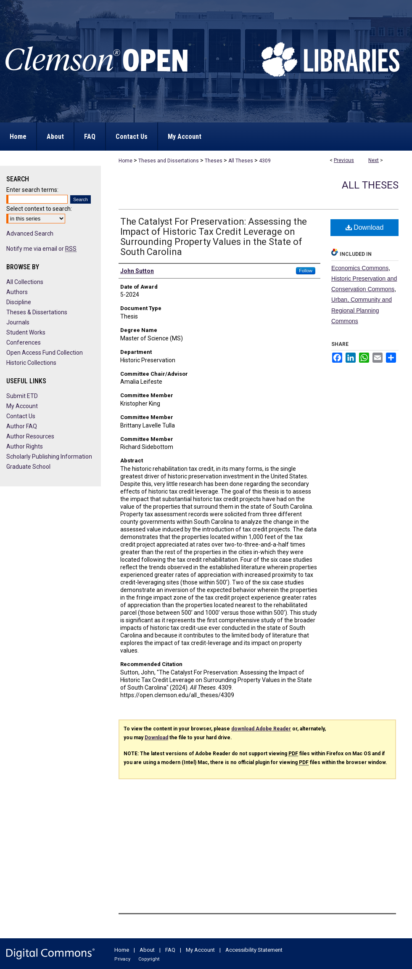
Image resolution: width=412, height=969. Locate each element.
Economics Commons (359, 268)
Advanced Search (29, 233)
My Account (22, 406)
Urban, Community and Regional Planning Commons (361, 310)
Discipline (18, 302)
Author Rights (24, 446)
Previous (344, 160)
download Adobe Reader (261, 729)
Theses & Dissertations (36, 312)
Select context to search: (39, 208)
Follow (305, 270)
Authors (17, 292)
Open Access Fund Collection (44, 352)
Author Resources (30, 436)
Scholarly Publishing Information (49, 456)
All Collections (24, 282)
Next (373, 160)
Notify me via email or (41, 248)
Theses (213, 161)
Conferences (23, 342)
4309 (265, 161)
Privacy (122, 959)
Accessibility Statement (254, 950)
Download (365, 227)
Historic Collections (31, 362)
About (147, 950)
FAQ (170, 950)
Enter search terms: (32, 189)
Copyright (148, 959)
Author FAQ (21, 426)
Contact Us (20, 416)
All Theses (240, 161)
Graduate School (28, 466)
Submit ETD (22, 396)
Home (125, 161)
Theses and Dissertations (168, 161)
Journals (17, 322)
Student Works (25, 332)
